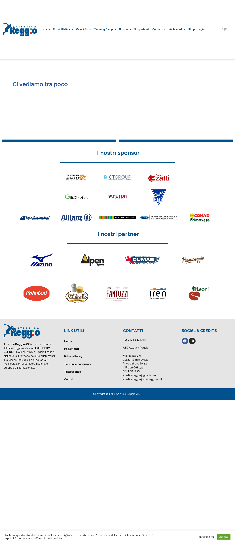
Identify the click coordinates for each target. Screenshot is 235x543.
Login (201, 29)
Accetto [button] (223, 536)
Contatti (159, 29)
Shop (191, 29)
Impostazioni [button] (206, 536)
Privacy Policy (73, 356)
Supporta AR (141, 29)
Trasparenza (72, 371)
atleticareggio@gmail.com (139, 375)
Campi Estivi (83, 29)
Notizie (125, 29)
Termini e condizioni (77, 364)
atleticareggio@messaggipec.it (142, 379)
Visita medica (177, 29)
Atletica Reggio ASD (128, 393)
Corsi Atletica (63, 29)
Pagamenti (71, 348)
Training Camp (105, 29)
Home (46, 29)
